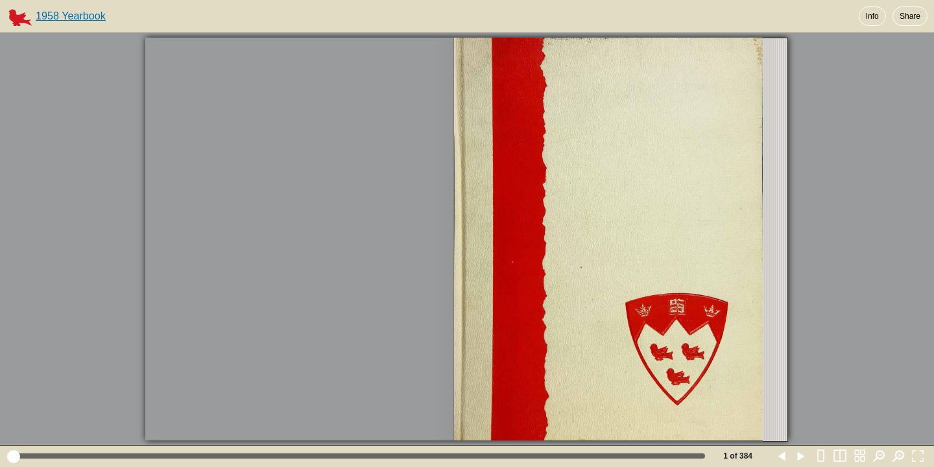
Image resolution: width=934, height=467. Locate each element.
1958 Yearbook (71, 15)
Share (910, 16)
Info (872, 16)
